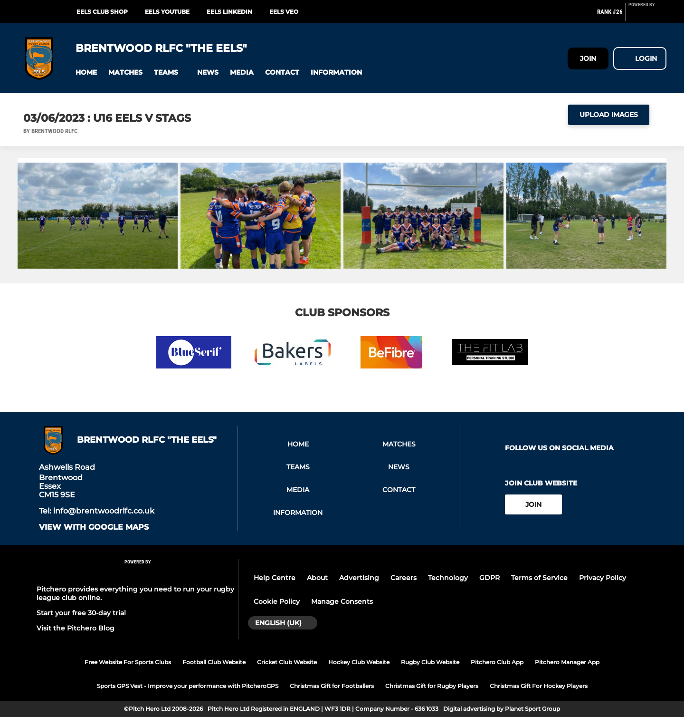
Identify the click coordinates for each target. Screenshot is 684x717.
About (317, 577)
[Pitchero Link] (647, 15)
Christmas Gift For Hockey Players (539, 685)
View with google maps (94, 527)
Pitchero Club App (497, 662)
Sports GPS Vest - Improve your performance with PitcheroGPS (187, 685)
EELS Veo (283, 11)
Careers (403, 577)
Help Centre (274, 577)
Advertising (359, 577)
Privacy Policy (602, 577)
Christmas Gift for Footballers (332, 685)
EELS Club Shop (102, 11)
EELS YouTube (167, 11)
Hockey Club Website (359, 662)
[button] (86, 72)
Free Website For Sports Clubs (128, 662)
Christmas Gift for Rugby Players (431, 685)
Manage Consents (342, 601)
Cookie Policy (277, 601)
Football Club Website (214, 662)
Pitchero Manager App (567, 662)
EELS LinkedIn (229, 11)
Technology (448, 577)
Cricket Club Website (287, 662)
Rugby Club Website (430, 662)
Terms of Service (539, 577)
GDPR (489, 577)
